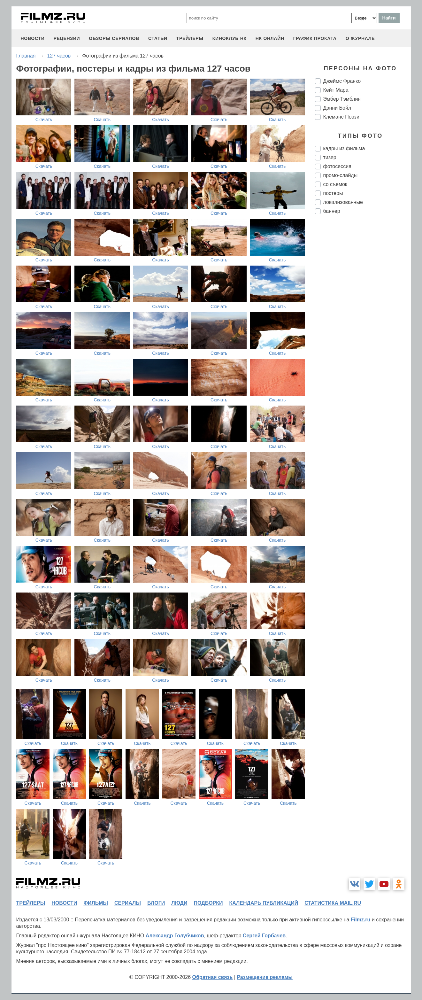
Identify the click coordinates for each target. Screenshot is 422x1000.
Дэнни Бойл (337, 108)
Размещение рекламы (265, 977)
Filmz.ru (360, 919)
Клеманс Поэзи (341, 117)
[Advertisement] (363, 326)
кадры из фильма (344, 148)
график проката (315, 38)
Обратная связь (212, 977)
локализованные (343, 202)
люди (179, 903)
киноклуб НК (229, 38)
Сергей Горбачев (264, 935)
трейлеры (189, 38)
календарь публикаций (263, 903)
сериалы (127, 903)
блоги (156, 903)
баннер (331, 211)
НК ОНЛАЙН (270, 38)
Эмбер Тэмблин (342, 99)
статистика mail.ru (332, 903)
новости (33, 38)
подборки (208, 903)
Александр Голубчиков (175, 935)
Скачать (43, 119)
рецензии (66, 38)
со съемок (335, 184)
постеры (333, 193)
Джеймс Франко (342, 81)
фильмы (95, 903)
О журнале (360, 38)
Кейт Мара (336, 90)
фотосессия (337, 166)
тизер (329, 157)
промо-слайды (340, 175)
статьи (157, 38)
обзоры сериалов (114, 38)
